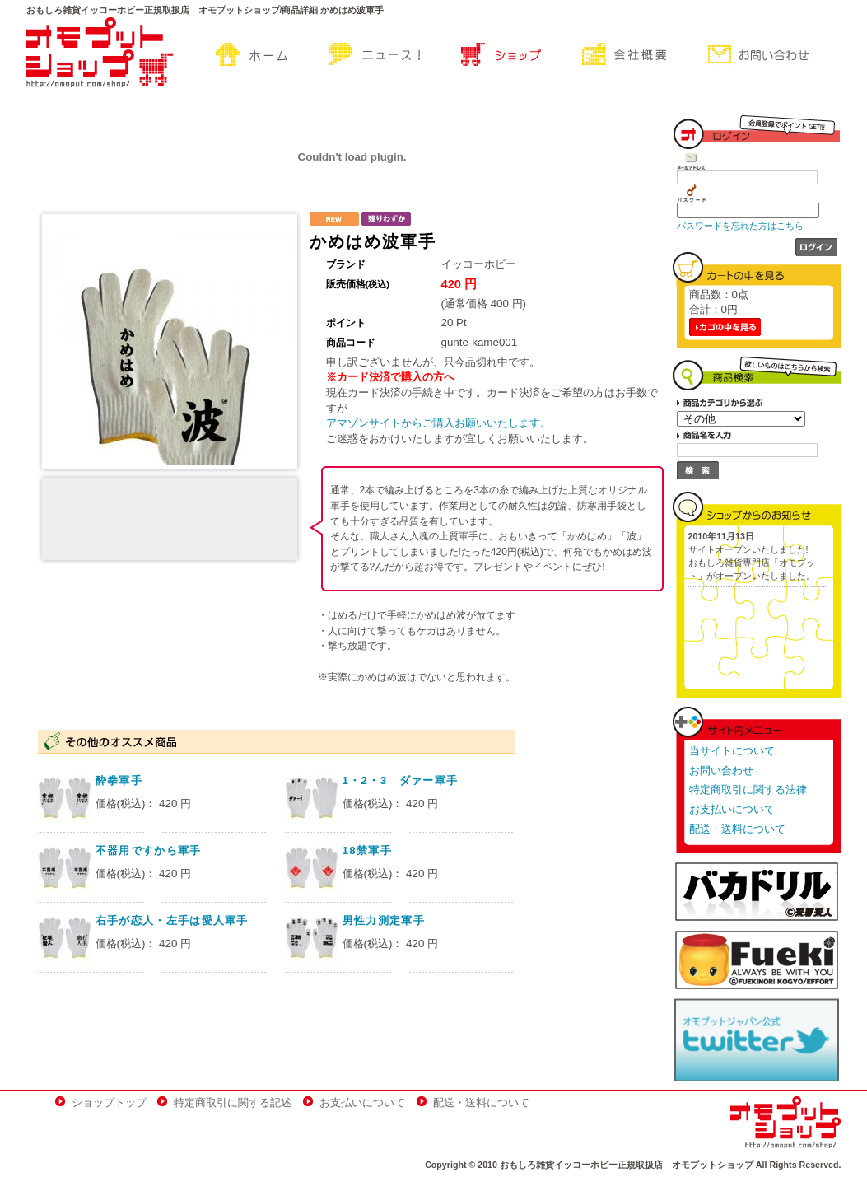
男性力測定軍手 (384, 920)
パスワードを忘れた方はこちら (740, 226)
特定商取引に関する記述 (232, 1102)
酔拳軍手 (119, 780)
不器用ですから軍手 (149, 850)
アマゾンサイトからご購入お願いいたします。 (438, 423)
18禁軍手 (368, 850)
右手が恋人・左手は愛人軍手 (172, 920)
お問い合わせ (721, 770)
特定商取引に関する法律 (748, 789)
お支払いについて (732, 809)
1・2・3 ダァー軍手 (401, 780)
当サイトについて (732, 751)
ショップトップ (109, 1102)
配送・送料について (737, 829)
